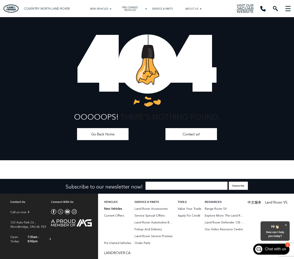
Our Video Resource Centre (224, 229)
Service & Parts (162, 8)
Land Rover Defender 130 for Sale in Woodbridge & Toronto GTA (224, 222)
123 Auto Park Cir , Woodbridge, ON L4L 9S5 (28, 224)
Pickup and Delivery (148, 229)
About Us (192, 8)
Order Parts (142, 243)
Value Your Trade (189, 208)
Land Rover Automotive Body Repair (154, 222)
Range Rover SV (216, 208)
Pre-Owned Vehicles (130, 8)
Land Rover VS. (276, 202)
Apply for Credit (189, 215)
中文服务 (254, 202)
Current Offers (114, 215)
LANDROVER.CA (117, 252)
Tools (182, 202)
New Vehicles (99, 8)
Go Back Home (103, 134)
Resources (213, 202)
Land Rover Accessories (152, 208)
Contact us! (191, 134)
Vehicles (111, 202)
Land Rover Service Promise (154, 236)
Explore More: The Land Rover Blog (224, 215)
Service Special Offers (150, 215)
